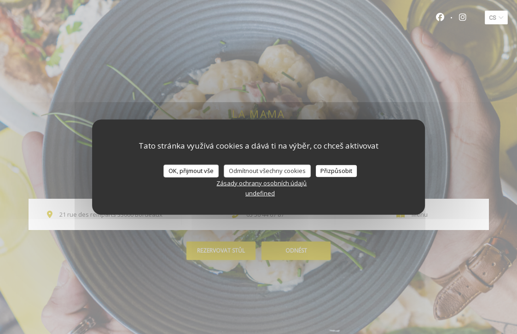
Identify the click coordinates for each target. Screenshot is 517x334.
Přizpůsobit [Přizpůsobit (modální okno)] (336, 171)
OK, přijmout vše (191, 171)
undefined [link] (260, 193)
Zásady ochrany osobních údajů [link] (261, 183)
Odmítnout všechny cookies (267, 171)
